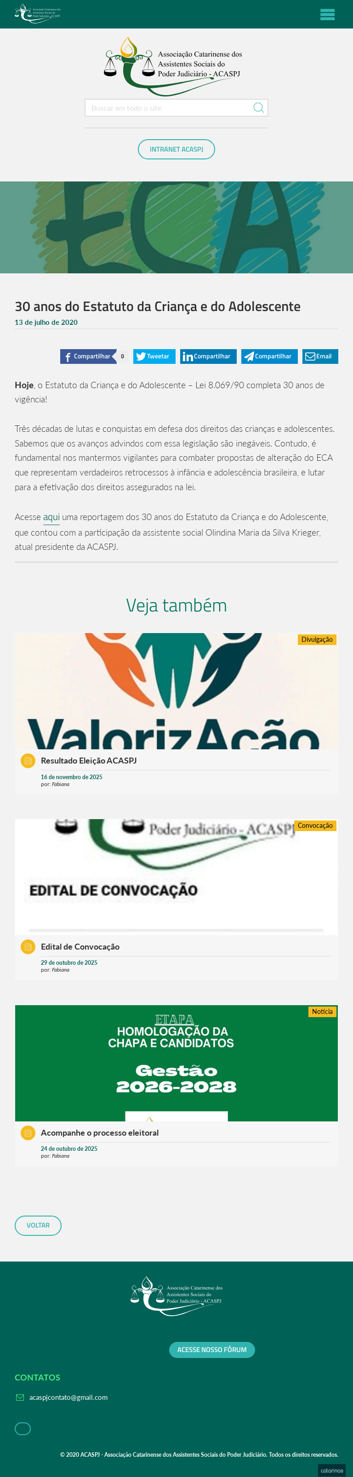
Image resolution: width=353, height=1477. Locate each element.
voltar (38, 1225)
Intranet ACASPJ (176, 149)
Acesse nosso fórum (212, 1350)
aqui (51, 516)
